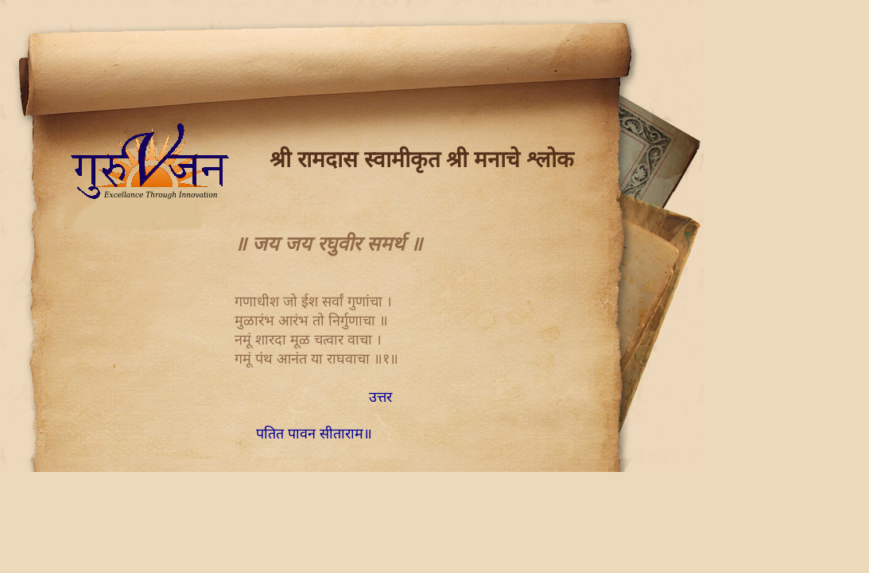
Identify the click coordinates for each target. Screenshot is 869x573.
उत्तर (380, 397)
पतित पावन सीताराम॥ (314, 434)
